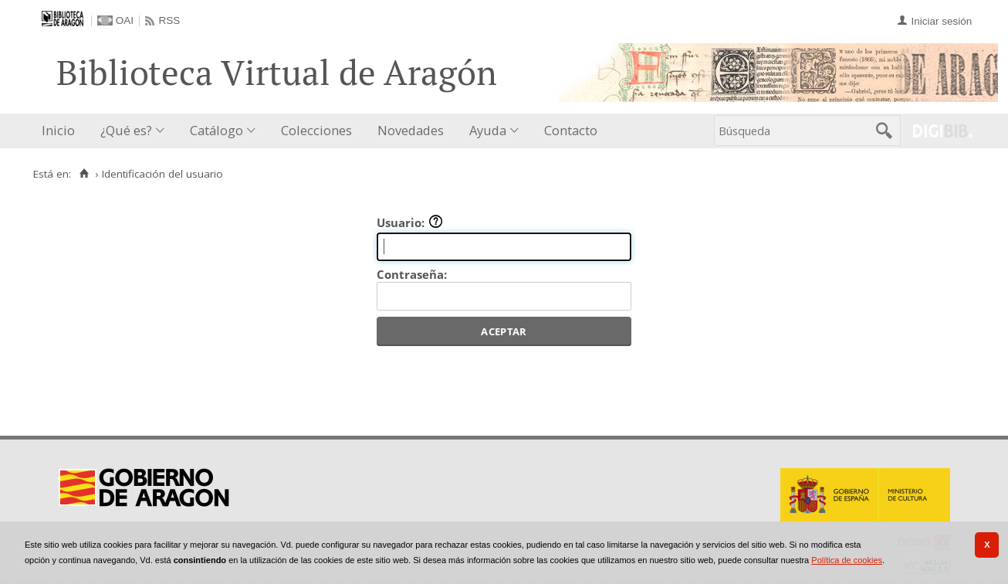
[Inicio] (83, 173)
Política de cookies (846, 560)
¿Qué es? (126, 130)
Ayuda (487, 130)
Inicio (58, 130)
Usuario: (410, 222)
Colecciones (316, 130)
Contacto (570, 130)
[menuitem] (62, 131)
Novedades (410, 130)
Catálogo (216, 130)
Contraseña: (412, 274)
